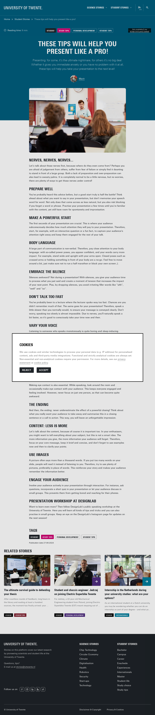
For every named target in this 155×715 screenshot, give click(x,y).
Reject (26, 370)
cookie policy (41, 362)
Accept (43, 370)
